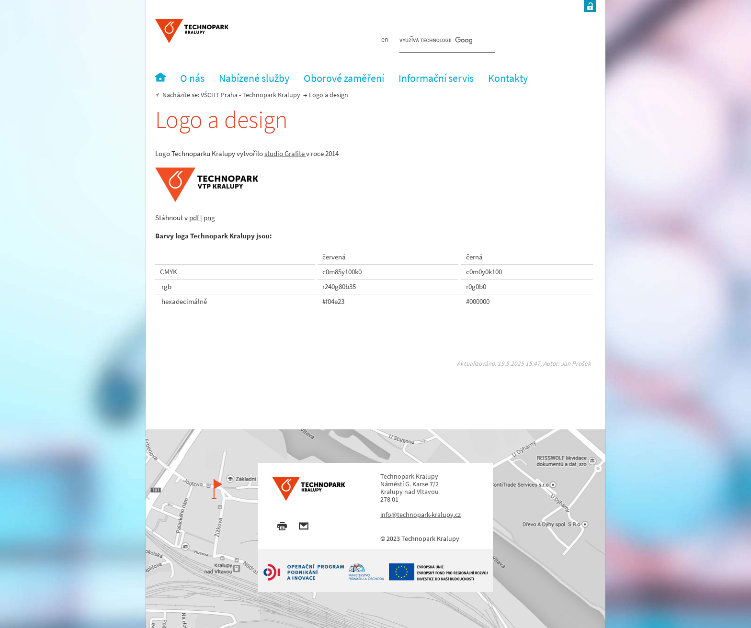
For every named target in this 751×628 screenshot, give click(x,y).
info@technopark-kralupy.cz (420, 514)
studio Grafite (285, 153)
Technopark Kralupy (271, 94)
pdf (194, 217)
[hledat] (435, 41)
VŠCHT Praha (219, 94)
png (209, 217)
